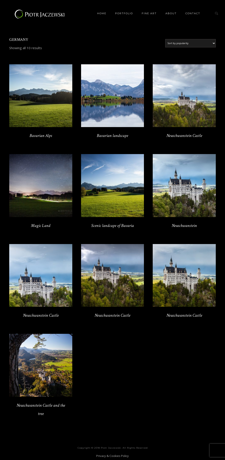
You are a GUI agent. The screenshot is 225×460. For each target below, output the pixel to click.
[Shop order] (190, 43)
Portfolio (124, 13)
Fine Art (149, 13)
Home (101, 13)
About (171, 13)
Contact (192, 13)
